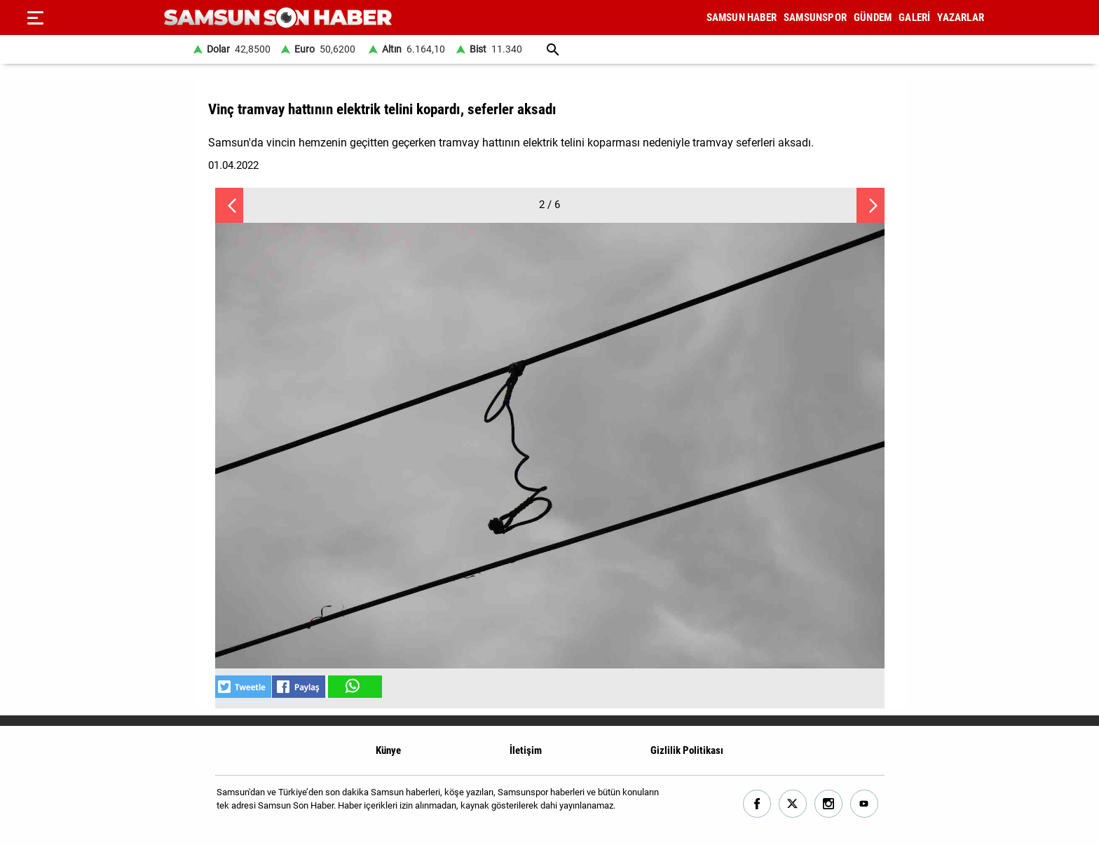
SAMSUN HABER (741, 17)
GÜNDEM (873, 17)
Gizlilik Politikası (686, 750)
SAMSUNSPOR (815, 17)
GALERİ (914, 17)
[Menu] (35, 17)
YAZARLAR (960, 17)
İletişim (526, 750)
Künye (388, 750)
